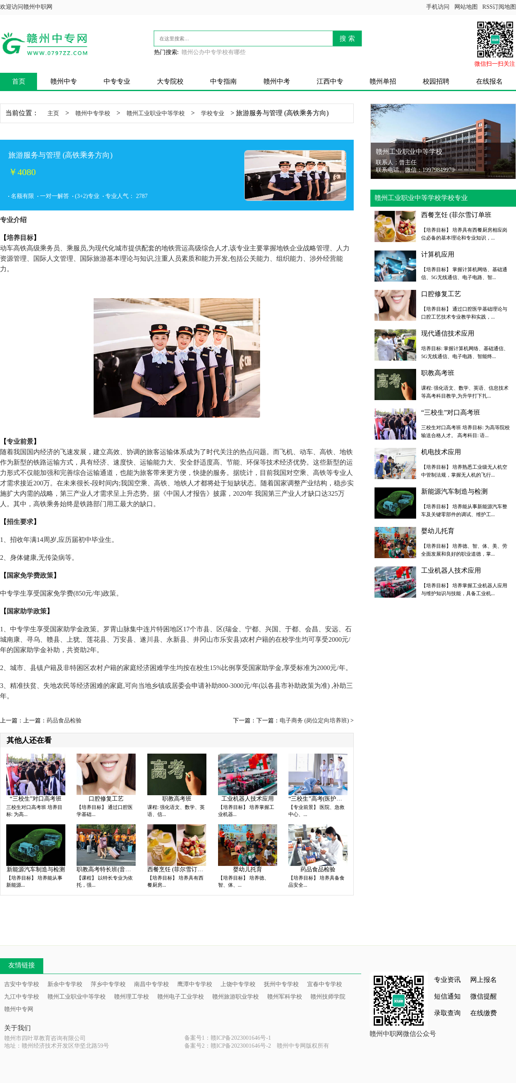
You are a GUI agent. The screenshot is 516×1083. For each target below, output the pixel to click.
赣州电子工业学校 (180, 997)
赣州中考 (276, 81)
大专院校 (170, 81)
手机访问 (437, 7)
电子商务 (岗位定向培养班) (314, 720)
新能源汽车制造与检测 (36, 869)
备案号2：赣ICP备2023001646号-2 (227, 1046)
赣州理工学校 (131, 997)
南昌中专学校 (151, 984)
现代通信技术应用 (447, 333)
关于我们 (17, 1027)
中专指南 (223, 81)
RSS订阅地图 (499, 7)
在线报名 (489, 81)
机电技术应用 (441, 451)
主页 (53, 113)
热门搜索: (166, 52)
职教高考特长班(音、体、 (110, 869)
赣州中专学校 (92, 113)
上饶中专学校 (238, 984)
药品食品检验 (64, 720)
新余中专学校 (64, 984)
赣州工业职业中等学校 (156, 113)
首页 (18, 81)
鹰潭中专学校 (194, 984)
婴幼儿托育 (247, 869)
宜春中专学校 (324, 984)
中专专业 (117, 81)
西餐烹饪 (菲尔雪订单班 (178, 869)
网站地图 (466, 7)
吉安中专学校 (21, 984)
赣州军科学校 (284, 997)
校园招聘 (436, 81)
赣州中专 (63, 81)
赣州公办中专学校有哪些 (213, 52)
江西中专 (330, 81)
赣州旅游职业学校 (235, 997)
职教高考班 (176, 799)
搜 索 (347, 38)
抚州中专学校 (281, 984)
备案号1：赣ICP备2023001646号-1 (227, 1038)
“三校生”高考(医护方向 (318, 799)
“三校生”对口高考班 (36, 799)
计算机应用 (437, 254)
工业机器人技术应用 (247, 799)
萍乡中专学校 (108, 984)
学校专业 (212, 113)
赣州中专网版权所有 (303, 1046)
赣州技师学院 (327, 997)
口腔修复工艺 (106, 799)
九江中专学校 (21, 997)
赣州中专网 (18, 1009)
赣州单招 (383, 81)
